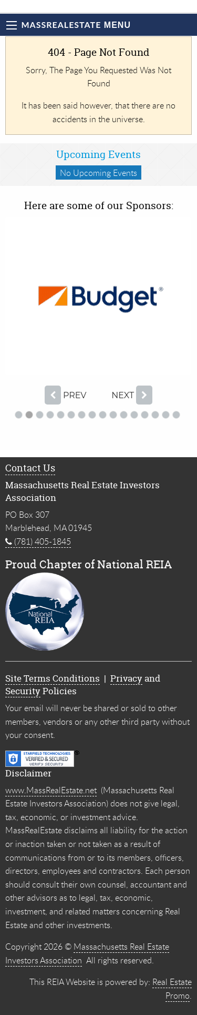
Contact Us (30, 468)
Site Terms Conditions (52, 678)
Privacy (126, 678)
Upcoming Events (98, 154)
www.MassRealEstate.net (51, 790)
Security (22, 691)
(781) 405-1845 (38, 541)
